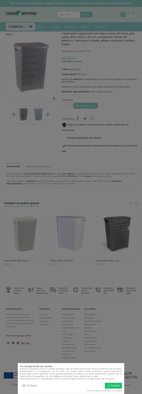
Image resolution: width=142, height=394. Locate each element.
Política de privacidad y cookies (104, 390)
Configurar (30, 385)
